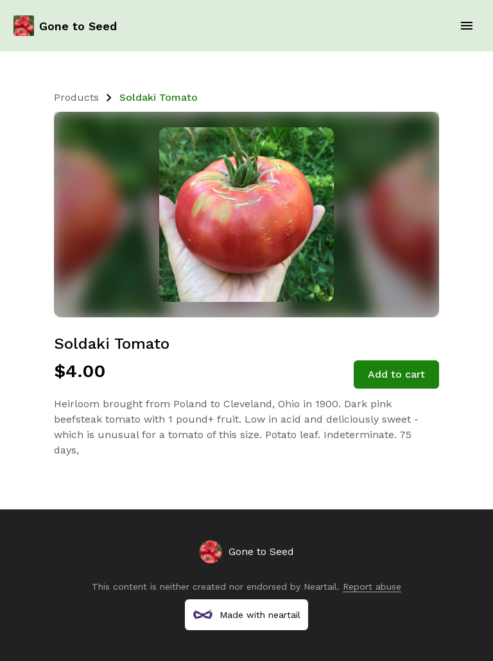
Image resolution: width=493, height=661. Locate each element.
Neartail (320, 586)
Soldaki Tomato (158, 97)
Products (76, 97)
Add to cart (396, 374)
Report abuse (372, 586)
